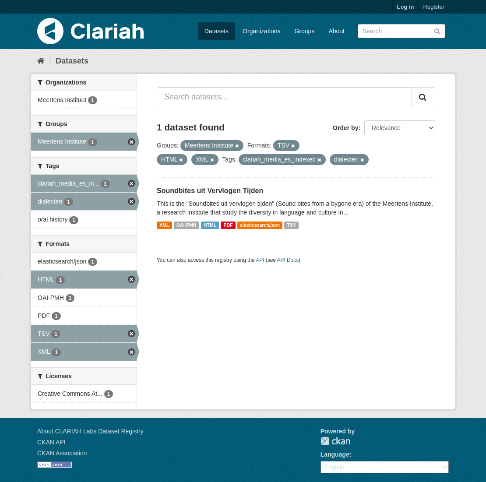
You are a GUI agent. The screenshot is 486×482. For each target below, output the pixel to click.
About (336, 31)
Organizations (261, 31)
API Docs (288, 260)
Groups (304, 31)
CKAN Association (62, 453)
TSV (291, 225)
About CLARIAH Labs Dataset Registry (90, 431)
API (260, 260)
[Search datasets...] (284, 97)
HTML (210, 225)
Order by (345, 127)
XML (164, 225)
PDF (228, 225)
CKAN (335, 441)
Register (433, 7)
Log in (405, 7)
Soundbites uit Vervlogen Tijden (210, 190)
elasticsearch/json (260, 225)
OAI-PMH (186, 225)
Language (334, 454)
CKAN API (51, 442)
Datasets (216, 31)
